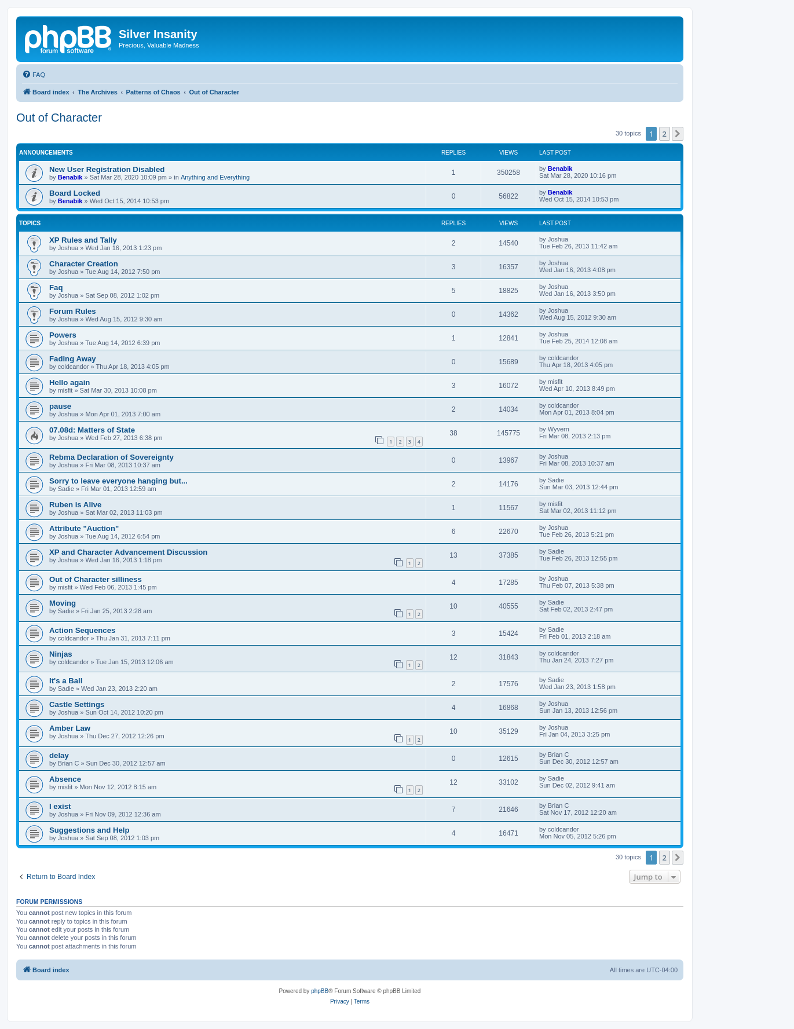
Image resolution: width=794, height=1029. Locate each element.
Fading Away (72, 358)
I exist (60, 806)
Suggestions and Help (89, 830)
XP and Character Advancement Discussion (128, 552)
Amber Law (69, 728)
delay (59, 755)
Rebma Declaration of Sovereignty (111, 457)
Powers (62, 335)
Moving (62, 603)
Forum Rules (72, 311)
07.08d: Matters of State (92, 430)
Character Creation (83, 263)
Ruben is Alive (75, 504)
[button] (677, 134)
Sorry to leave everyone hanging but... (118, 481)
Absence (65, 779)
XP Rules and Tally (83, 240)
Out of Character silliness (95, 579)
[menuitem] (33, 75)
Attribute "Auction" (84, 528)
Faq (56, 287)
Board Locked (74, 193)
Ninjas (60, 654)
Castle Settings (76, 704)
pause (60, 406)
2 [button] (665, 134)
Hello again (69, 382)
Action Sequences (82, 630)
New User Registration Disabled (106, 169)
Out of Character (59, 117)
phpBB (319, 991)
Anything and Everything (215, 177)
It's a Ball (65, 680)
